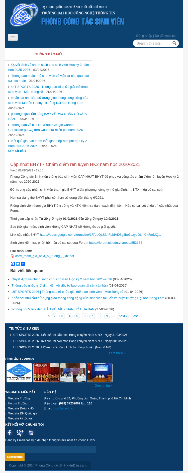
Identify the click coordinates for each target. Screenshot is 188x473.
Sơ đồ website (165, 36)
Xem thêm (117, 353)
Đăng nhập (144, 36)
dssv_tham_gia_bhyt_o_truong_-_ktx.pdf (44, 256)
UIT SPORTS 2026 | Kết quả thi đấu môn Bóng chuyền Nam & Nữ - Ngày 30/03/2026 (70, 341)
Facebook (9, 432)
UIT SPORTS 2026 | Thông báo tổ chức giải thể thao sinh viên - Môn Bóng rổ (67, 292)
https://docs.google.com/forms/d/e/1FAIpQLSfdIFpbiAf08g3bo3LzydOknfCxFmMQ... (100, 234)
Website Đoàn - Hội (21, 408)
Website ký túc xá (20, 418)
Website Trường (19, 398)
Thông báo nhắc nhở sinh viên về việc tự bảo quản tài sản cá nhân (60, 285)
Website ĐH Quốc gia (22, 413)
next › (123, 316)
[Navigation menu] (13, 37)
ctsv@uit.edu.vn (63, 408)
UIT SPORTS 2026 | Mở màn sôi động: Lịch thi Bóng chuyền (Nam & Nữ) (62, 347)
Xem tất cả (16, 151)
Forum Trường (18, 403)
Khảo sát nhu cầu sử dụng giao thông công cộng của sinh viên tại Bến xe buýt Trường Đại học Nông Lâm (48, 100)
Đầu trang (80, 465)
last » (136, 316)
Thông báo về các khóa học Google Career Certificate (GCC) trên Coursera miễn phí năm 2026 (45, 127)
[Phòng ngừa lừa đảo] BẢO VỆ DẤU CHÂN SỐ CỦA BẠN (53, 309)
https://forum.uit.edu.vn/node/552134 (115, 243)
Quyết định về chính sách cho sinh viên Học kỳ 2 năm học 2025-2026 (62, 279)
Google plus (20, 432)
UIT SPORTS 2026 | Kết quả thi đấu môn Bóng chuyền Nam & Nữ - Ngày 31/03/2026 (70, 335)
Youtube (31, 432)
